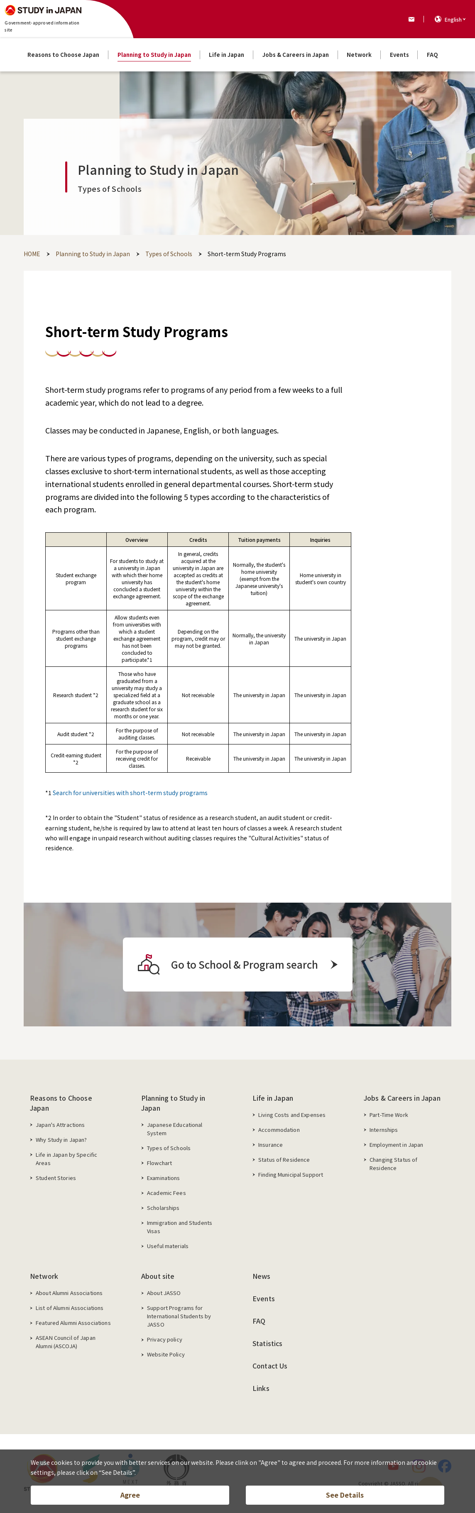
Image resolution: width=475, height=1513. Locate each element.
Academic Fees (166, 1193)
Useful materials (168, 1246)
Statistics (267, 1343)
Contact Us (270, 1366)
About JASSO (164, 1293)
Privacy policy (164, 1339)
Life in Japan (272, 1098)
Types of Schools (169, 1148)
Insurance (270, 1144)
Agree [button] (130, 1495)
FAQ (258, 1321)
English (453, 19)
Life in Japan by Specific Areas (66, 1159)
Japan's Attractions (60, 1125)
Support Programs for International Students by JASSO (179, 1316)
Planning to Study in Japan (173, 1103)
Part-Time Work (389, 1115)
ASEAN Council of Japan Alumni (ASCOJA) (65, 1342)
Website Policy (166, 1354)
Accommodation (279, 1130)
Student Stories (56, 1178)
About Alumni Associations (69, 1293)
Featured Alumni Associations (73, 1323)
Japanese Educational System (175, 1129)
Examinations (163, 1178)
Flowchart (159, 1163)
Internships (384, 1130)
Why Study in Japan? (61, 1139)
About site (158, 1276)
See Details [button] (345, 1495)
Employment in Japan (396, 1144)
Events (263, 1298)
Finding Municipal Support (290, 1174)
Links (260, 1388)
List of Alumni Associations (70, 1308)
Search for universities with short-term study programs (130, 792)
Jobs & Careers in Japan (402, 1098)
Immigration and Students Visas (179, 1227)
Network (44, 1276)
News (261, 1276)
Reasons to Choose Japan (61, 1103)
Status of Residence (284, 1159)
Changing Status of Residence (393, 1164)
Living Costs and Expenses (292, 1115)
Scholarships (163, 1208)
